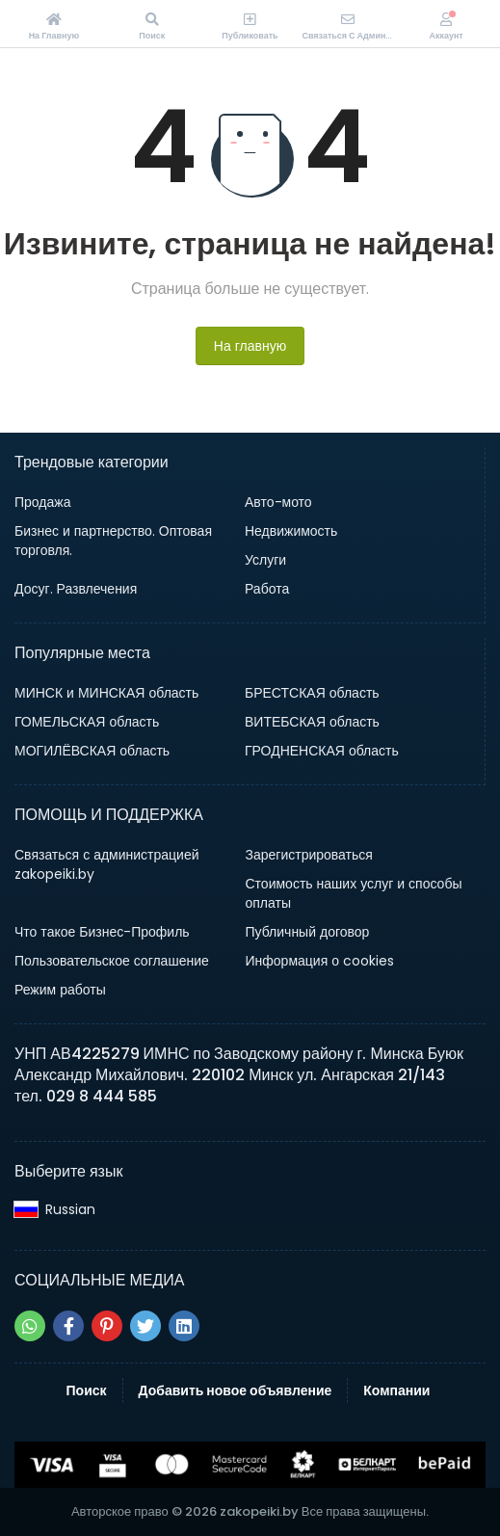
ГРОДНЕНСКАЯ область (322, 750)
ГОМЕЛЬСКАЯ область (86, 721)
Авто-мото (278, 502)
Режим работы (60, 989)
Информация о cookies (320, 960)
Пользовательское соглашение (111, 960)
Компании (396, 1390)
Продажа (42, 502)
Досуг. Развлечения (75, 588)
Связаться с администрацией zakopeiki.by (106, 864)
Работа (267, 588)
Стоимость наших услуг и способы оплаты (354, 893)
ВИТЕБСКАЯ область (312, 721)
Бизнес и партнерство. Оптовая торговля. (113, 540)
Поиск (86, 1390)
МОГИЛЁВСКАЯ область (92, 750)
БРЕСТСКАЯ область (312, 692)
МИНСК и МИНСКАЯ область (106, 692)
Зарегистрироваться (309, 854)
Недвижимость (291, 531)
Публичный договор (308, 931)
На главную (250, 346)
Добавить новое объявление (235, 1390)
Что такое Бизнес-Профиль (102, 931)
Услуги (265, 559)
